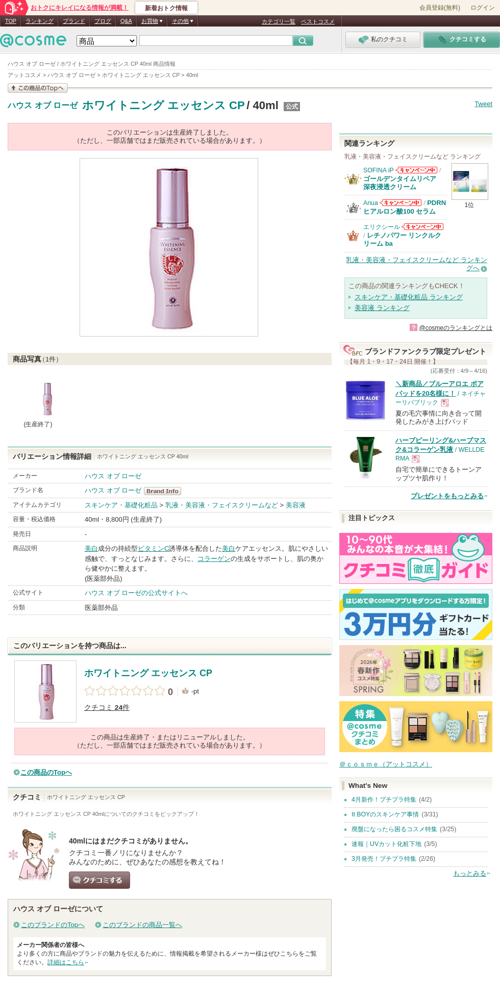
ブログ (102, 21)
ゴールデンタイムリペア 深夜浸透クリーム (403, 183)
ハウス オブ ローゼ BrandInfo (165, 491)
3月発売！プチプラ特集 (384, 858)
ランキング (40, 21)
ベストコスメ (318, 21)
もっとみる (469, 873)
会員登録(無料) (439, 7)
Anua (370, 203)
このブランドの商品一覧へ (142, 925)
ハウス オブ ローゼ (43, 105)
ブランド (74, 21)
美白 (91, 548)
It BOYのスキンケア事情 (385, 814)
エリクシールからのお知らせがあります (422, 226)
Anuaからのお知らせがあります (400, 202)
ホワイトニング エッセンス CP (163, 105)
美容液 (296, 505)
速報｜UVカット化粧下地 (386, 844)
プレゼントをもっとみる (447, 496)
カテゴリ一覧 (278, 21)
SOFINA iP (378, 170)
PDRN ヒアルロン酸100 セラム (404, 207)
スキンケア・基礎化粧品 (121, 505)
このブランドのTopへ (53, 925)
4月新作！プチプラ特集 (384, 799)
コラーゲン (214, 558)
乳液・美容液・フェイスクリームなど (221, 505)
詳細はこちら (65, 962)
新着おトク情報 (166, 8)
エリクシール (381, 226)
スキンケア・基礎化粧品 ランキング (409, 297)
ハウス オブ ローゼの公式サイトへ (136, 593)
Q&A (126, 21)
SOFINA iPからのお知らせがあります (416, 170)
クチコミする (99, 880)
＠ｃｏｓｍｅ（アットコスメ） (385, 764)
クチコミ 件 (107, 707)
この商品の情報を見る (38, 88)
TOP (10, 21)
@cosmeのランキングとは (455, 327)
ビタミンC (153, 548)
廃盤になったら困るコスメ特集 (394, 829)
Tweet (483, 104)
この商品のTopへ (46, 772)
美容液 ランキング (382, 308)
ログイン (482, 7)
